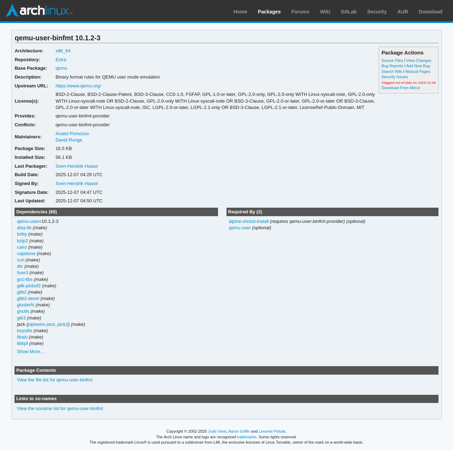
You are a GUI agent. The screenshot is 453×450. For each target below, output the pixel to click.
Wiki (325, 12)
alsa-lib (24, 227)
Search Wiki (392, 71)
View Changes (418, 60)
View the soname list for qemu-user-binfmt (60, 408)
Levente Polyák (272, 431)
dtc (20, 266)
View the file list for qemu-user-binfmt (54, 379)
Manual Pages (418, 71)
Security (377, 12)
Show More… (31, 351)
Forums (300, 12)
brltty (22, 234)
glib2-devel (28, 298)
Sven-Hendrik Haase (77, 166)
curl (20, 259)
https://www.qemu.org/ (78, 85)
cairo (22, 247)
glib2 (22, 292)
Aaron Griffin (239, 431)
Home (240, 12)
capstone (26, 253)
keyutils (24, 330)
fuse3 (22, 272)
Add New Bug (418, 66)
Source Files (392, 60)
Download (430, 12)
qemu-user (28, 221)
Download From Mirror (401, 88)
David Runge (69, 140)
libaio (22, 337)
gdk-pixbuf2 (29, 285)
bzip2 (22, 240)
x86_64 (63, 50)
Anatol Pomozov (72, 133)
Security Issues (395, 77)
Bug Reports (392, 66)
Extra (61, 59)
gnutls (23, 311)
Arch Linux (39, 11)
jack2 (62, 324)
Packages (269, 12)
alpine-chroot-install (249, 221)
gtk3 (21, 318)
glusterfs (25, 304)
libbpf (22, 343)
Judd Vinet (217, 431)
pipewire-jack (41, 324)
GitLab (348, 12)
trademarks (247, 437)
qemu (61, 68)
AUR (402, 12)
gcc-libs (25, 279)
